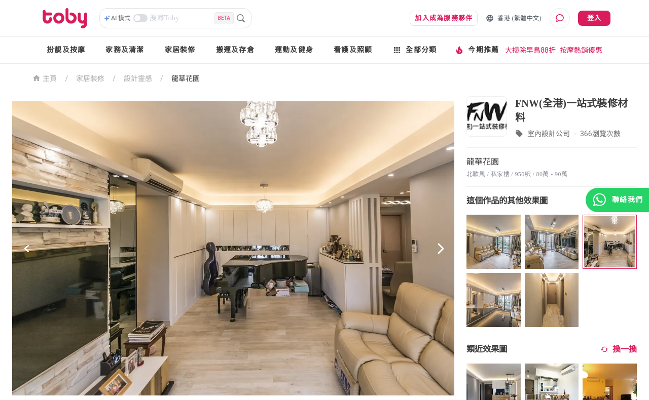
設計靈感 (138, 78)
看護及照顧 (353, 50)
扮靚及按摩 (66, 50)
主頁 (44, 78)
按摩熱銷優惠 (581, 50)
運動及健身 (294, 50)
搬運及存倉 (235, 50)
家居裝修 (180, 50)
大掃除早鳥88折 (530, 50)
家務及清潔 (124, 50)
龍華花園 (185, 78)
